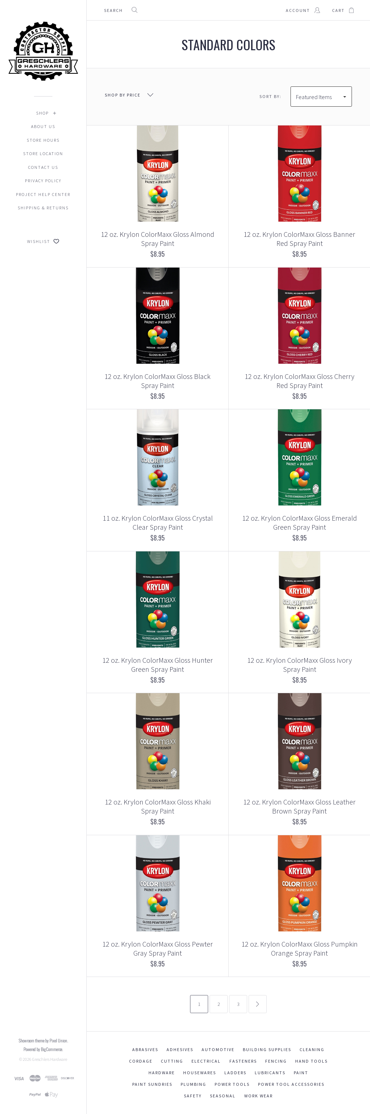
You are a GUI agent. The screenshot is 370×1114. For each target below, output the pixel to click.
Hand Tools (311, 1061)
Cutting (172, 1061)
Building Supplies (267, 1049)
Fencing (276, 1061)
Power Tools (232, 1084)
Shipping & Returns (43, 207)
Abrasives (145, 1049)
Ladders (235, 1072)
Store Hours (43, 140)
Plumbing (193, 1084)
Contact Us (43, 167)
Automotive (218, 1049)
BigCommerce (51, 1049)
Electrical (206, 1061)
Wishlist (43, 241)
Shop (42, 113)
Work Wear (258, 1095)
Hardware (162, 1072)
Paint (301, 1072)
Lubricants (270, 1072)
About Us (43, 126)
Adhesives (180, 1049)
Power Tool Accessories (291, 1084)
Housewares (199, 1072)
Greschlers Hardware (49, 1059)
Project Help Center (43, 194)
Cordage (140, 1061)
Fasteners (243, 1061)
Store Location (43, 153)
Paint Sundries (152, 1084)
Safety (193, 1095)
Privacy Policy (43, 180)
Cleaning (312, 1049)
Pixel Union (58, 1040)
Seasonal (223, 1095)
